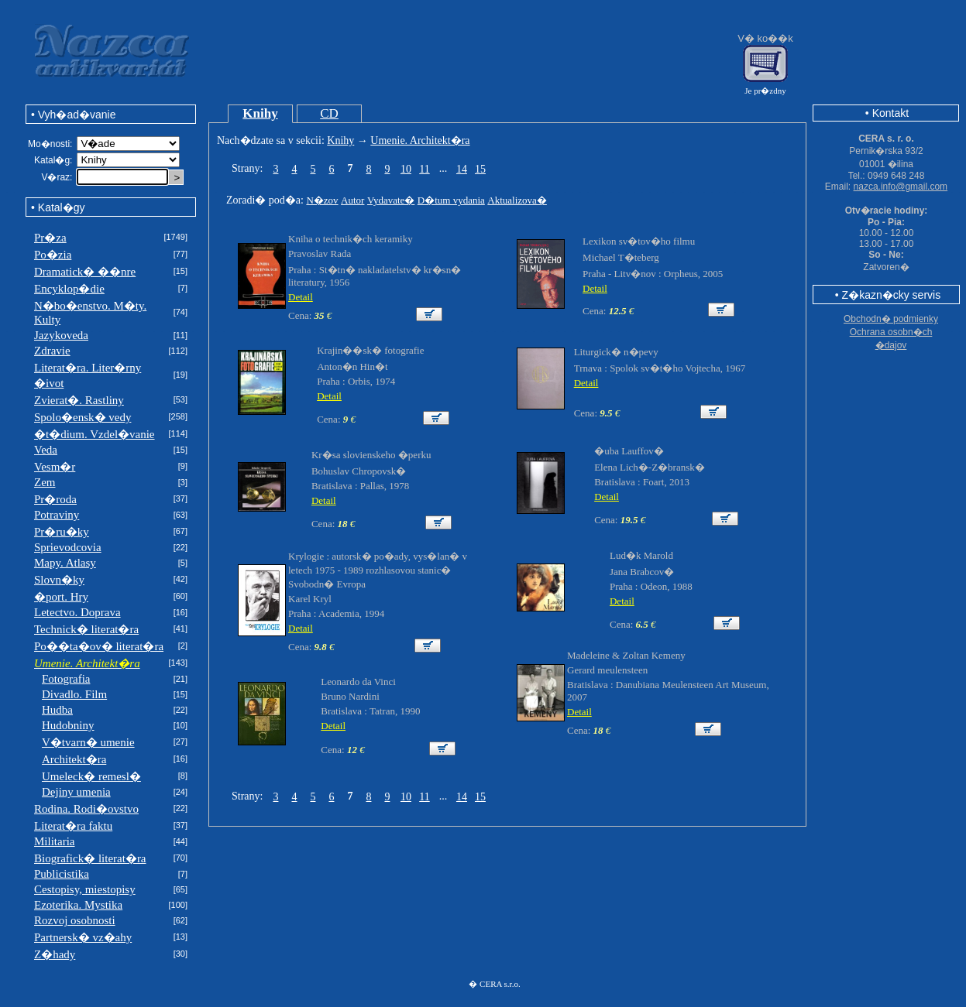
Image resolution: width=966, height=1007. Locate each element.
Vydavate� (390, 200)
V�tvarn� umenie (88, 742)
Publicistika (61, 874)
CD (329, 113)
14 (461, 169)
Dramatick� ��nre (85, 271)
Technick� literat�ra (86, 629)
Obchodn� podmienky (891, 318)
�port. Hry (61, 597)
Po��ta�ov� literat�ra (98, 646)
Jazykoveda (61, 335)
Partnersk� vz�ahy (83, 937)
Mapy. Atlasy (65, 563)
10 (405, 169)
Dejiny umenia (76, 792)
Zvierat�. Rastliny (79, 400)
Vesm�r (54, 467)
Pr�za (50, 237)
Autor (352, 200)
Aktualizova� (517, 200)
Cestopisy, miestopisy (85, 889)
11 (424, 169)
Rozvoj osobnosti (74, 920)
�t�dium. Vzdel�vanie (94, 434)
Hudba (57, 710)
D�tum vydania (451, 200)
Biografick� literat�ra (90, 858)
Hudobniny (68, 725)
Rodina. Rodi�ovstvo (86, 809)
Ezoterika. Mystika (78, 905)
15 (480, 169)
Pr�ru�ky (61, 532)
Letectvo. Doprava (77, 612)
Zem (45, 482)
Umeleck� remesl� (91, 776)
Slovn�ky (59, 580)
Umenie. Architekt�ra (419, 140)
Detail (300, 297)
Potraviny (56, 515)
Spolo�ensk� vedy (82, 417)
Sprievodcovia (67, 547)
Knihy (259, 113)
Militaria (54, 841)
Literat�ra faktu (73, 826)
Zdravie (52, 350)
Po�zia (52, 254)
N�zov (322, 200)
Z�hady (54, 954)
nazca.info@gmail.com (901, 186)
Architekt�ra (74, 759)
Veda (45, 450)
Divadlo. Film (74, 694)
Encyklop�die (69, 289)
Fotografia (66, 679)
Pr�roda (55, 499)
